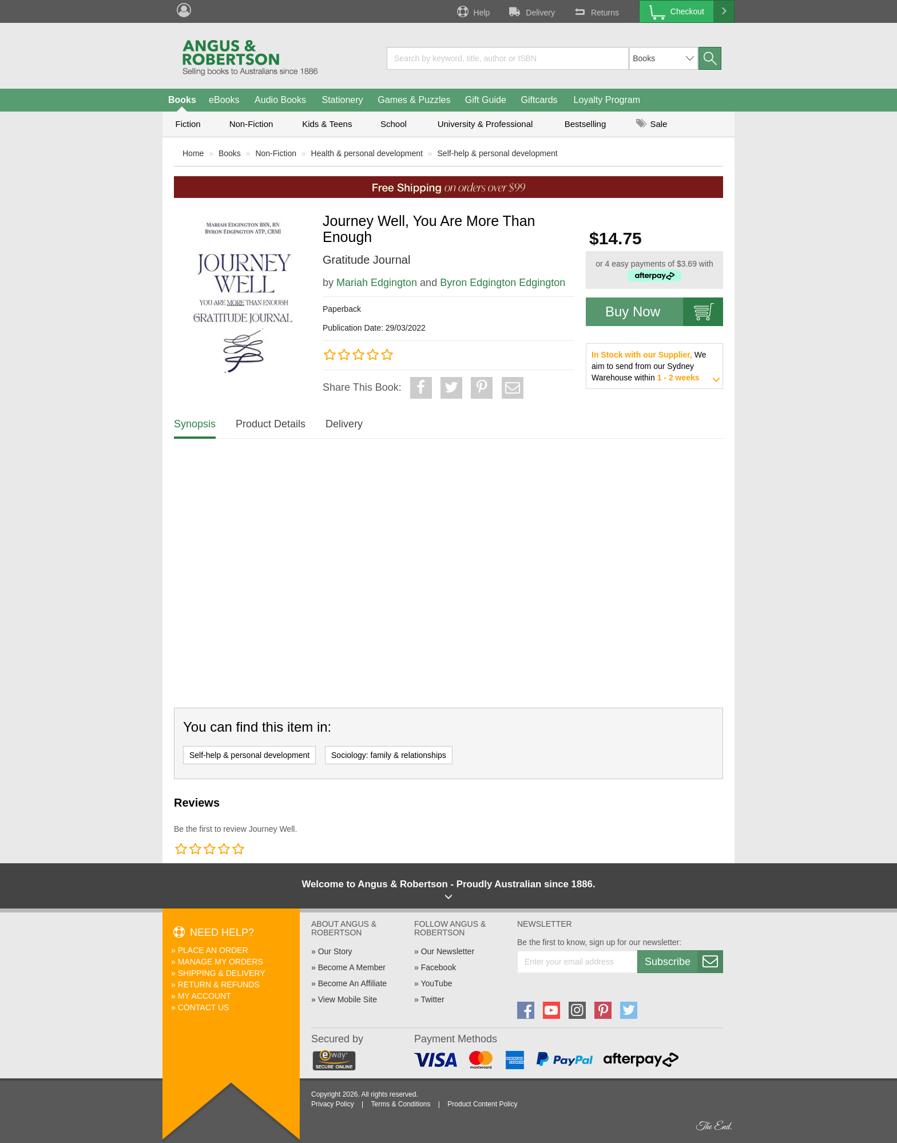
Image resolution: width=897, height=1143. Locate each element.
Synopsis (195, 424)
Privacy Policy (332, 1104)
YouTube (436, 983)
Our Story (335, 951)
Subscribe (684, 962)
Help (472, 11)
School (393, 124)
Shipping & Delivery (221, 973)
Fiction (187, 124)
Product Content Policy (482, 1104)
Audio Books (280, 100)
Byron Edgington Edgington (502, 282)
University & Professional (485, 124)
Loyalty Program (607, 100)
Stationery (342, 100)
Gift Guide (485, 100)
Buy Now (664, 311)
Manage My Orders (220, 961)
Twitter (432, 999)
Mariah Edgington (376, 282)
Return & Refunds (219, 984)
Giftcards (539, 100)
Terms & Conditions (400, 1104)
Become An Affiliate (352, 983)
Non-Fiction (251, 124)
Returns (595, 11)
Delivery (531, 11)
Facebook (438, 967)
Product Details (270, 424)
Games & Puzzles (414, 100)
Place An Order (213, 950)
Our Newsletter (447, 951)
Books (182, 100)
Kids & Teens (327, 124)
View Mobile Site (347, 999)
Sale (651, 124)
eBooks (224, 100)
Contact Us (203, 1007)
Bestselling (585, 124)
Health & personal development (367, 153)
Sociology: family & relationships (388, 755)
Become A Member (352, 967)
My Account (204, 996)
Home (193, 153)
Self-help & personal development (498, 153)
